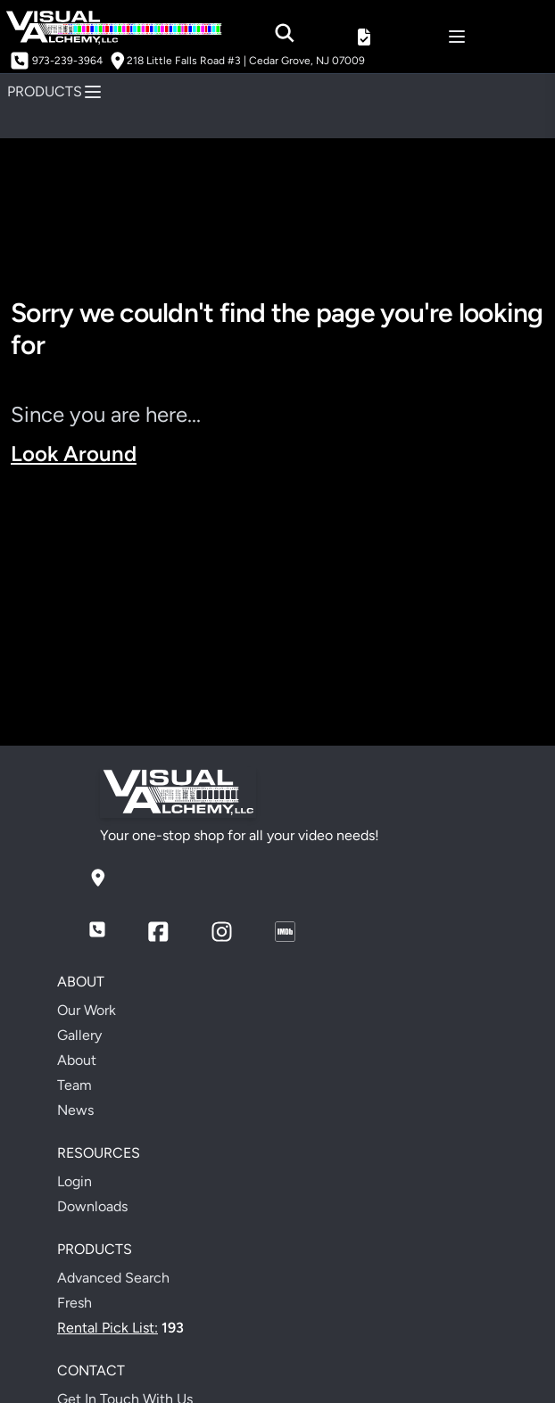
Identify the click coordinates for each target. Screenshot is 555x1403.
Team (74, 1085)
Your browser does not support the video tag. (277, 607)
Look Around (74, 453)
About (76, 1060)
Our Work (86, 1010)
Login (74, 1181)
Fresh (74, 1302)
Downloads (92, 1206)
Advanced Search (113, 1277)
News (75, 1110)
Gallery (79, 1035)
